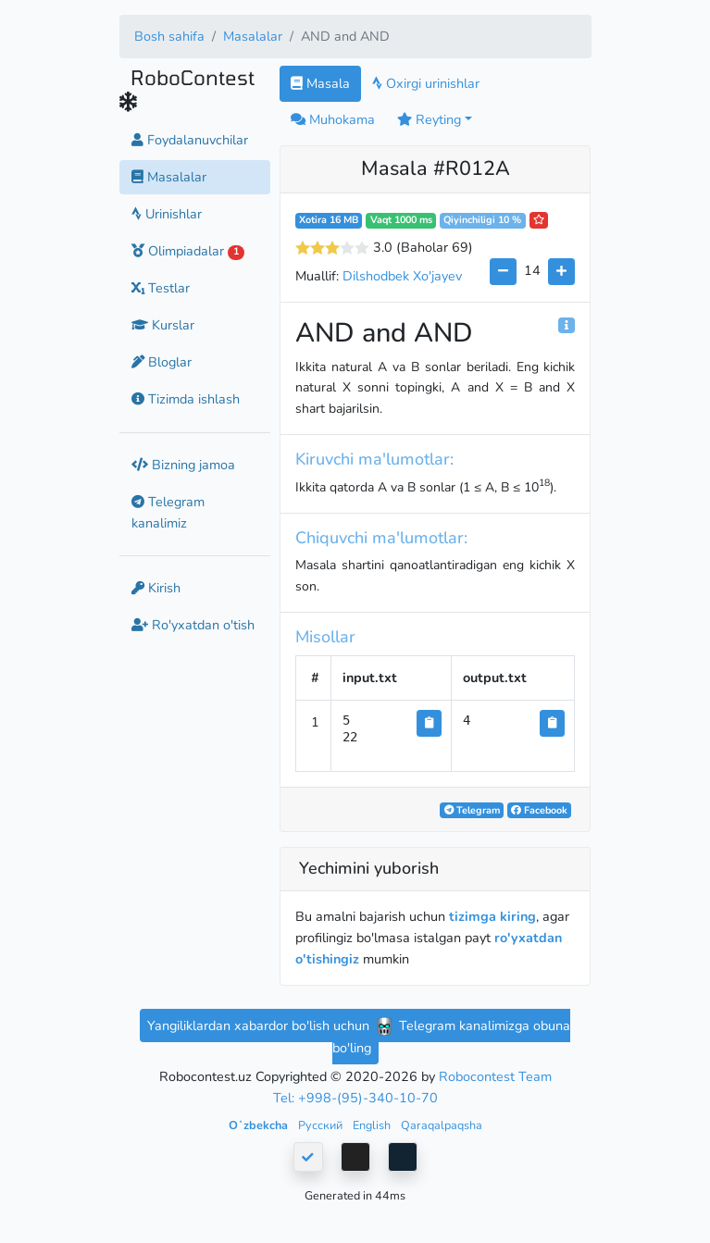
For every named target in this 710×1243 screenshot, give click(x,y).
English (373, 1125)
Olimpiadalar (188, 251)
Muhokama (333, 119)
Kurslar (162, 325)
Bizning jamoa (183, 464)
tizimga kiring (492, 916)
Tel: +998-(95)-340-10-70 (355, 1097)
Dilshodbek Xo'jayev (402, 276)
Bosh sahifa (169, 36)
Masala (320, 83)
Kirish (156, 587)
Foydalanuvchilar (189, 140)
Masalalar (252, 36)
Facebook (539, 810)
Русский (321, 1125)
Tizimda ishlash (185, 399)
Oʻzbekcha (260, 1125)
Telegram (472, 810)
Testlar (160, 288)
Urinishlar (166, 214)
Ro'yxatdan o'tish (193, 624)
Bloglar (161, 362)
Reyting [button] (429, 119)
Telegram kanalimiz (168, 512)
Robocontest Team (495, 1076)
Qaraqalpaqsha (441, 1125)
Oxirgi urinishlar (426, 83)
